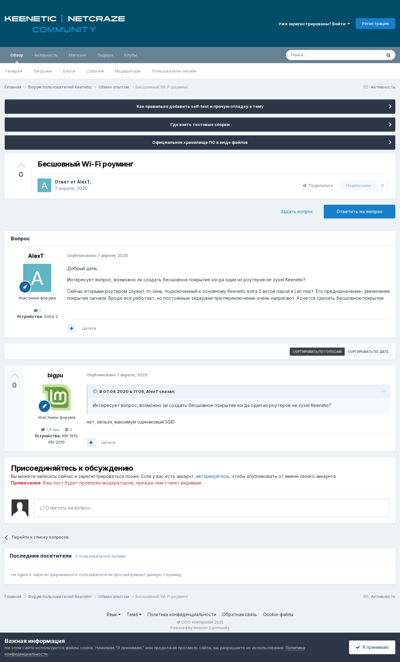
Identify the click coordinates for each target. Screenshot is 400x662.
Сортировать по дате (368, 352)
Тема (134, 614)
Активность (46, 55)
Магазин (77, 55)
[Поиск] (319, 55)
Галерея (14, 70)
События (95, 70)
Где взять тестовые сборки (200, 124)
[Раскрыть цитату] (95, 391)
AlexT (83, 181)
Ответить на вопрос (359, 211)
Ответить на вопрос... (66, 507)
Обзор (16, 58)
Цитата (89, 328)
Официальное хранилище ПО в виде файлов (200, 142)
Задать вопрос (297, 211)
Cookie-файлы (278, 614)
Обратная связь (239, 614)
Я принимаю (372, 647)
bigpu (55, 375)
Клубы (130, 55)
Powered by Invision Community (200, 627)
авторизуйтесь (212, 476)
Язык (114, 614)
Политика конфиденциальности (182, 614)
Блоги (69, 70)
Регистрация (375, 23)
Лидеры (105, 55)
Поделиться (318, 185)
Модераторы (128, 70)
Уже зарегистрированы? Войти (314, 23)
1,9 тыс (50, 429)
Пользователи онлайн (174, 70)
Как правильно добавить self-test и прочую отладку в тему (200, 106)
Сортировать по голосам (317, 352)
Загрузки (42, 70)
